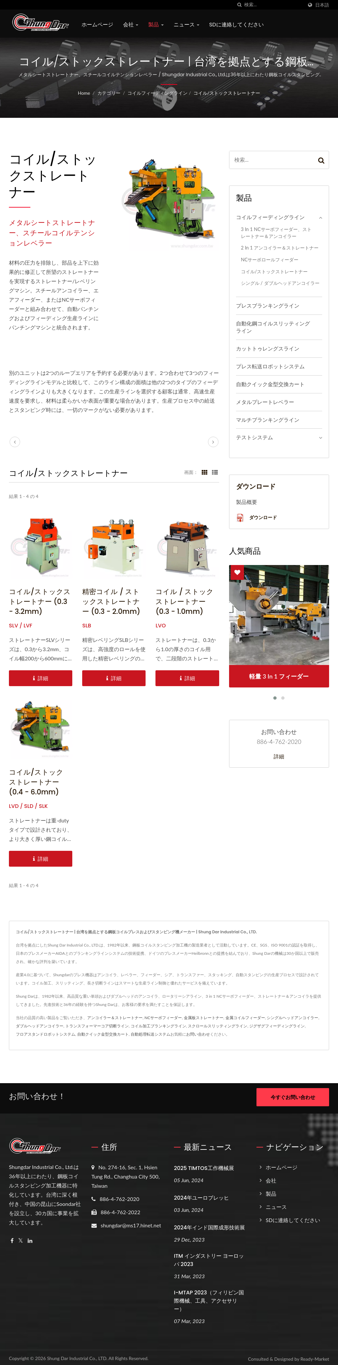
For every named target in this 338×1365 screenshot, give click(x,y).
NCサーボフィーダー (163, 1017)
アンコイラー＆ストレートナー (115, 1017)
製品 (155, 24)
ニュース (186, 24)
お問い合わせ (198, 1034)
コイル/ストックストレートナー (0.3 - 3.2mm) (40, 601)
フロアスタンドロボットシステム (45, 1034)
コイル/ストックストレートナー (226, 93)
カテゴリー (108, 93)
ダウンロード (256, 518)
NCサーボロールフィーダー (270, 259)
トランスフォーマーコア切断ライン (97, 1025)
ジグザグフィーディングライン (277, 1025)
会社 (130, 24)
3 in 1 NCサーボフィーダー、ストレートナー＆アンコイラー (276, 232)
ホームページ (97, 24)
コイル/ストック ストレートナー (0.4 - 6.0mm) (36, 782)
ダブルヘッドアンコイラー (39, 1025)
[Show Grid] (204, 472)
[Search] (273, 5)
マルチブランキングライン (267, 419)
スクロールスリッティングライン (217, 1025)
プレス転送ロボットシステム (270, 366)
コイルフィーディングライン (157, 93)
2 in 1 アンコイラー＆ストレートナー (280, 247)
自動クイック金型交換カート (270, 384)
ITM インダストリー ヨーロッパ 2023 (209, 1257)
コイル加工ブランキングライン (158, 1025)
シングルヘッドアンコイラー (292, 1017)
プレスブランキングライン (267, 305)
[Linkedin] (30, 1238)
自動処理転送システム (150, 1034)
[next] (213, 442)
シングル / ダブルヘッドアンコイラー (280, 283)
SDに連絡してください (236, 24)
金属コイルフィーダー (245, 1017)
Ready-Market (314, 1356)
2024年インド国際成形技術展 (209, 1225)
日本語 (322, 5)
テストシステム (254, 437)
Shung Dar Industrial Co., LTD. (77, 1355)
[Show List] (215, 472)
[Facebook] (12, 1238)
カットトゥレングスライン (267, 348)
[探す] (239, 5)
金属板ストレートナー (203, 1017)
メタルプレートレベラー (265, 402)
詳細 (279, 756)
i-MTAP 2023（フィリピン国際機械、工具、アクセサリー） (209, 1298)
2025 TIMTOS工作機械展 (204, 1166)
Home (84, 93)
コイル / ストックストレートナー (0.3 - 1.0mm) (184, 601)
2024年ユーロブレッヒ (201, 1195)
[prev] (15, 442)
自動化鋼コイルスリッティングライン (273, 327)
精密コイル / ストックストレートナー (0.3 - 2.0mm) (111, 601)
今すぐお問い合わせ (293, 1097)
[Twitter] (20, 1238)
